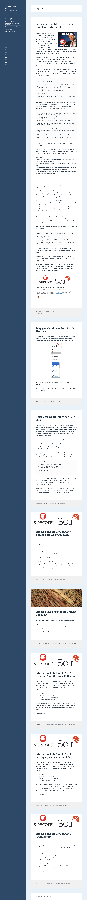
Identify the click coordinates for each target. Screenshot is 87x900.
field (70, 643)
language (73, 643)
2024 (6, 52)
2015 (6, 67)
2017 (6, 62)
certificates (60, 312)
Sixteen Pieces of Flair (12, 7)
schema (37, 645)
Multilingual (48, 643)
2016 (6, 64)
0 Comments (40, 313)
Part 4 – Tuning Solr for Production (45, 558)
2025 (6, 49)
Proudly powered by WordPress (43, 896)
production (62, 579)
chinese (66, 643)
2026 (6, 47)
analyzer (62, 643)
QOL (53, 402)
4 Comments (43, 726)
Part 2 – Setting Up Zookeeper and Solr (46, 554)
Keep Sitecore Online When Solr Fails (55, 418)
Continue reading (49, 568)
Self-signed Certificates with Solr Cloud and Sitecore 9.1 (56, 25)
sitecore (65, 312)
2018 (6, 59)
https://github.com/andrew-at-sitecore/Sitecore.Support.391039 (53, 439)
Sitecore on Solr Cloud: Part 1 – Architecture (54, 835)
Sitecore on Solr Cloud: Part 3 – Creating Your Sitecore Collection (56, 674)
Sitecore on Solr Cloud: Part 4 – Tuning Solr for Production (54, 533)
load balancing (62, 724)
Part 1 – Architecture (41, 552)
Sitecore (48, 579)
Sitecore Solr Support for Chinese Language (56, 613)
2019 (6, 57)
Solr (47, 312)
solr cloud (71, 312)
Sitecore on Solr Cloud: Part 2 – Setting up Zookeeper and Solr (54, 756)
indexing (57, 579)
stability (55, 504)
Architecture (47, 724)
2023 (6, 54)
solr (68, 312)
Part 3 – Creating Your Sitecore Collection (47, 556)
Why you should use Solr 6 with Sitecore (55, 330)
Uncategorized (51, 312)
